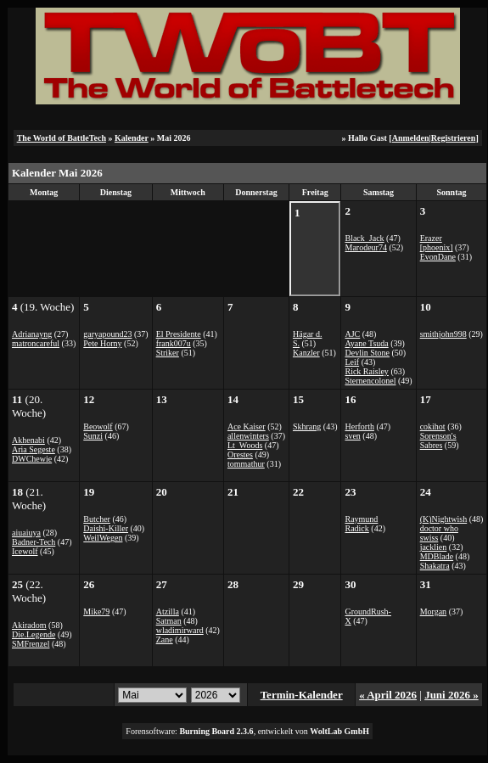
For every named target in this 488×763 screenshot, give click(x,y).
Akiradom (29, 625)
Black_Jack (364, 238)
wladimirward (180, 630)
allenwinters (248, 435)
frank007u (173, 343)
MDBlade (436, 556)
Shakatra (435, 565)
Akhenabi (28, 440)
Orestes (240, 454)
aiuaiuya (26, 532)
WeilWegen (102, 537)
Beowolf (97, 426)
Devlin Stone (367, 352)
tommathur (246, 463)
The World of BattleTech (61, 138)
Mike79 (96, 611)
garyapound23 (107, 334)
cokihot (433, 426)
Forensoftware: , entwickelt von (247, 731)
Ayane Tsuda (366, 343)
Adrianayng (32, 334)
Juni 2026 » (451, 694)
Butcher (96, 519)
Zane (164, 639)
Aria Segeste (33, 449)
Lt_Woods (244, 445)
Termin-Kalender (302, 694)
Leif (352, 362)
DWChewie (32, 458)
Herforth (359, 426)
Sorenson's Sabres (438, 440)
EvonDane (438, 256)
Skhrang (307, 426)
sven (352, 435)
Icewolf (25, 551)
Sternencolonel (370, 380)
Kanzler (306, 352)
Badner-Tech (33, 542)
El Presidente (178, 334)
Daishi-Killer (105, 528)
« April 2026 (388, 694)
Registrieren (453, 138)
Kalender (132, 138)
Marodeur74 (365, 247)
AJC (352, 334)
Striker (167, 352)
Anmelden (410, 138)
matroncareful (35, 343)
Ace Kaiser (246, 426)
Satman (169, 621)
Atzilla (167, 611)
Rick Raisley (366, 371)
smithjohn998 (443, 334)
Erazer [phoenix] (436, 242)
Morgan (433, 611)
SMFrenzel (30, 643)
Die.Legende (33, 634)
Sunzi (93, 435)
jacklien (433, 547)
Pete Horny (102, 343)
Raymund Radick (361, 523)
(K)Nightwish (444, 519)
